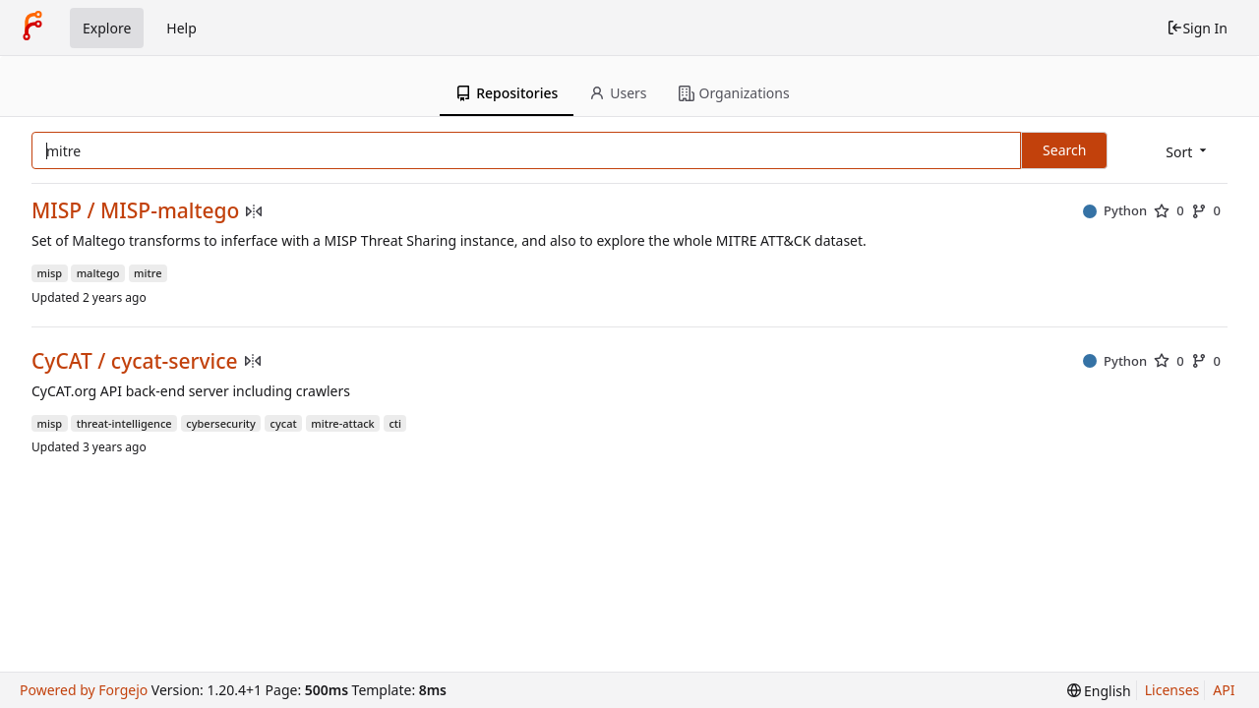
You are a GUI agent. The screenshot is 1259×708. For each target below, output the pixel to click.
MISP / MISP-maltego (135, 211)
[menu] (1188, 152)
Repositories (506, 93)
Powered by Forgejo (84, 689)
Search (1064, 150)
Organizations (734, 93)
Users (617, 93)
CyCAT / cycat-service (134, 361)
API (1223, 689)
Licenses (1172, 689)
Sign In (1197, 28)
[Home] (32, 27)
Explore (107, 28)
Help (181, 28)
